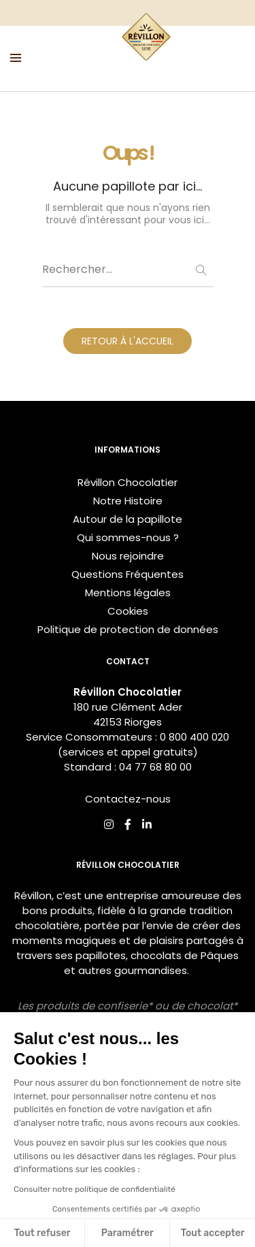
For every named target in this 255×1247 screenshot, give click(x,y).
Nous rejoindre (128, 556)
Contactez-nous (128, 799)
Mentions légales (128, 592)
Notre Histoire (128, 500)
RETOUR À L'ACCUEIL (127, 341)
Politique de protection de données (127, 629)
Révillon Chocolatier (127, 482)
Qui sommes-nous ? (128, 537)
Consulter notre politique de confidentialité (94, 1189)
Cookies (127, 611)
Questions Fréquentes (127, 574)
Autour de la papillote (127, 519)
